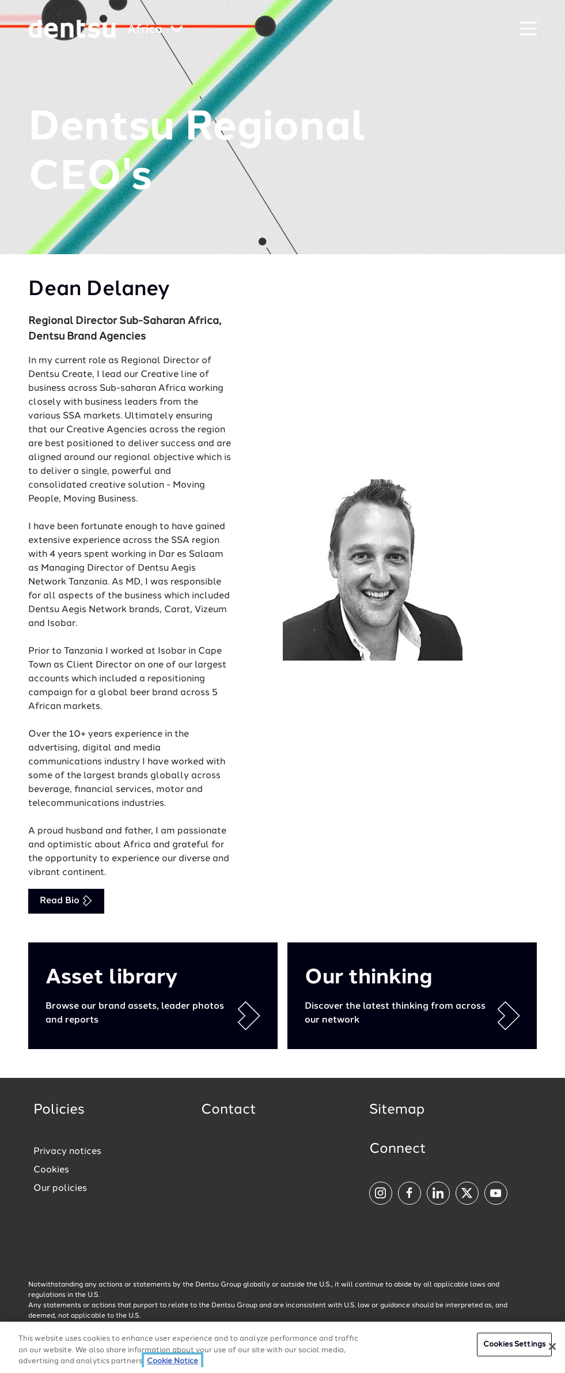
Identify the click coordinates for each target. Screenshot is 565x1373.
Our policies (60, 1188)
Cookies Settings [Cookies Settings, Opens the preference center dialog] (514, 1345)
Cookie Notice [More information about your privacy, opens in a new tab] (172, 1362)
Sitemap (396, 1110)
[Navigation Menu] (528, 29)
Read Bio (66, 900)
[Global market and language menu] (155, 30)
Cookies (51, 1170)
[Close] (552, 1346)
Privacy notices (67, 1151)
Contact (228, 1110)
